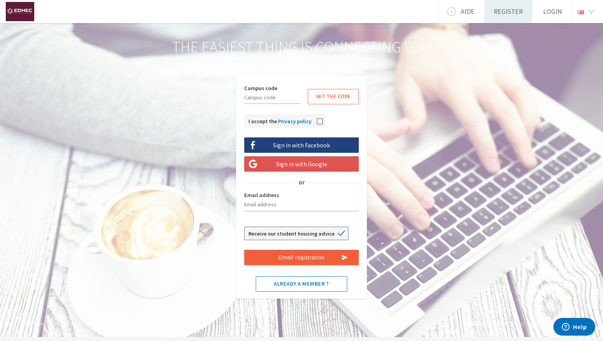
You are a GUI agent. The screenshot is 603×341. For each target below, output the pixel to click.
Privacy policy (294, 121)
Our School (36, 324)
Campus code (260, 88)
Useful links (115, 324)
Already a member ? (301, 283)
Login (552, 11)
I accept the (279, 121)
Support (537, 324)
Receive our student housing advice (291, 233)
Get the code (333, 96)
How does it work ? (76, 324)
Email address (261, 195)
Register (508, 11)
